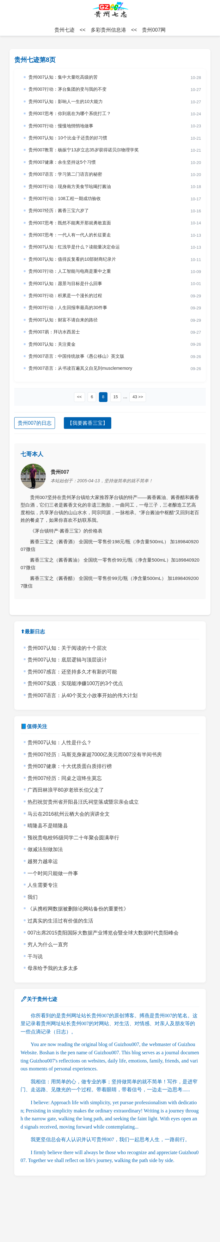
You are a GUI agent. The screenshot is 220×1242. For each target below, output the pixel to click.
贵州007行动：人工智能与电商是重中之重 (69, 271)
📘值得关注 (34, 726)
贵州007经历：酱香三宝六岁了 (58, 210)
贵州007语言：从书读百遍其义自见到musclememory (80, 368)
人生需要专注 (43, 885)
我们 (33, 897)
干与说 (35, 956)
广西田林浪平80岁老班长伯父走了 (66, 790)
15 (115, 396)
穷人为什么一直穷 (48, 944)
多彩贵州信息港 (108, 30)
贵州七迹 (64, 30)
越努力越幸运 (43, 861)
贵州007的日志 (35, 423)
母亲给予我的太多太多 (53, 968)
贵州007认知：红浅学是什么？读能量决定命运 (74, 246)
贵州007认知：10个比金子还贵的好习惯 (67, 137)
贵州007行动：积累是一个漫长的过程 (65, 295)
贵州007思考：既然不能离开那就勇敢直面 (69, 222)
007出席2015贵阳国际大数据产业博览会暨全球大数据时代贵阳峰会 (103, 932)
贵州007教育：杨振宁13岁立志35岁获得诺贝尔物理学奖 (83, 149)
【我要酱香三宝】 (87, 423)
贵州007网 (154, 30)
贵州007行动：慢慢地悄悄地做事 (60, 125)
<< (79, 396)
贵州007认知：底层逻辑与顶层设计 (67, 659)
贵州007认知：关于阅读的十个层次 (67, 648)
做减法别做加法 (45, 849)
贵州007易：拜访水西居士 (54, 331)
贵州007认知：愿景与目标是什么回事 (65, 283)
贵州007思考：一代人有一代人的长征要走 (69, 234)
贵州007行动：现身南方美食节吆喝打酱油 (69, 186)
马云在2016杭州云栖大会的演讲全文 (69, 814)
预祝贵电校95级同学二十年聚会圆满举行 (73, 837)
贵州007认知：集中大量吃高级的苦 (63, 77)
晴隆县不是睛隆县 (48, 825)
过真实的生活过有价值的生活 (60, 920)
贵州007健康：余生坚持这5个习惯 (62, 162)
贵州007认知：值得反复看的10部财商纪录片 (72, 259)
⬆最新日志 (33, 631)
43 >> (137, 396)
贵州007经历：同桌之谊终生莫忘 (65, 778)
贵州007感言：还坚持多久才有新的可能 (72, 671)
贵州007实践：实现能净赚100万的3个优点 (75, 683)
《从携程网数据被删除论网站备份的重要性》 (78, 908)
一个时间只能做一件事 (53, 873)
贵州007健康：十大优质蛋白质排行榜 (70, 766)
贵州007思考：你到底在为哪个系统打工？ (69, 113)
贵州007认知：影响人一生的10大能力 (65, 101)
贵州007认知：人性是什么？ (60, 742)
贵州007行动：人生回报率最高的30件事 (67, 307)
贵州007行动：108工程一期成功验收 (64, 198)
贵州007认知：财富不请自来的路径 (63, 319)
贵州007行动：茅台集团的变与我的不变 (67, 89)
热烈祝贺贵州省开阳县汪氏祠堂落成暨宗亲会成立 (83, 802)
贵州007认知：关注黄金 (52, 344)
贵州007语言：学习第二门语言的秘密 (65, 174)
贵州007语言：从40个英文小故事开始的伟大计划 (83, 695)
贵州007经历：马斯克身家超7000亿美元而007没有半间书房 (95, 754)
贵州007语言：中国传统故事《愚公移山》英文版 (76, 356)
